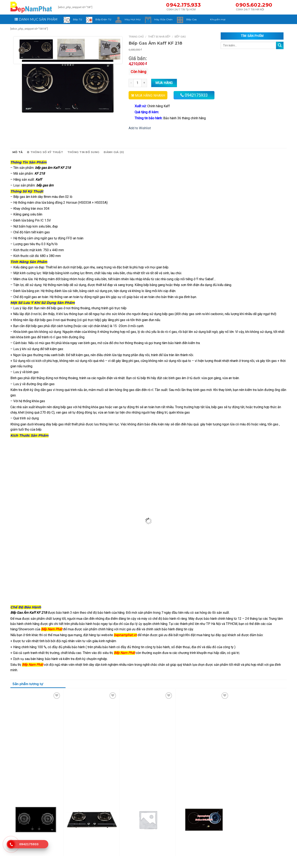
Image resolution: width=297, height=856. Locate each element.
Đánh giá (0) (114, 152)
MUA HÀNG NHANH (150, 95)
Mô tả (17, 152)
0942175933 (196, 95)
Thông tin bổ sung (83, 152)
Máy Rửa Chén (163, 19)
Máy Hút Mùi (133, 19)
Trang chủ (136, 36)
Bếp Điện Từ (103, 19)
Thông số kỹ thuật (45, 152)
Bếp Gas (191, 19)
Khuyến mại (217, 19)
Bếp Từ (77, 19)
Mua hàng (164, 83)
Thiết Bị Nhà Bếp (159, 36)
